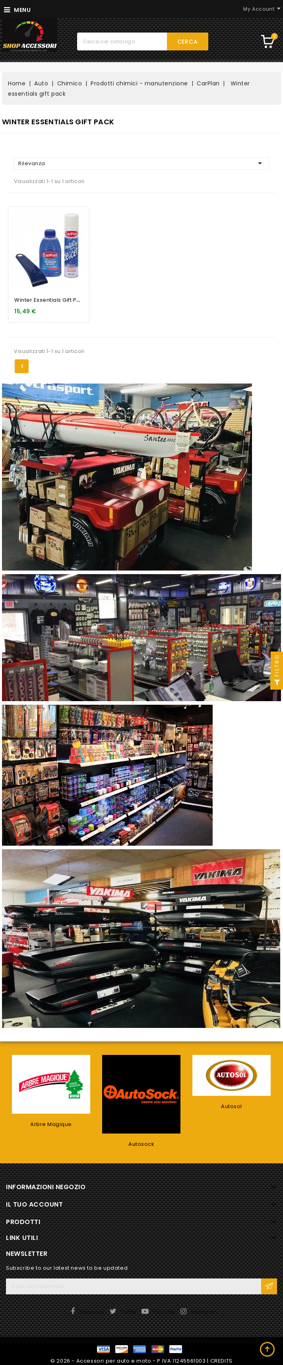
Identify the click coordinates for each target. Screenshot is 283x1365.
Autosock (141, 1144)
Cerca (187, 42)
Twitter (128, 1312)
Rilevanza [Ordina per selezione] (141, 163)
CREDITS (221, 1361)
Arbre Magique (51, 1124)
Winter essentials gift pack (50, 300)
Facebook (92, 1312)
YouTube (163, 1312)
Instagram (203, 1312)
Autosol (231, 1106)
